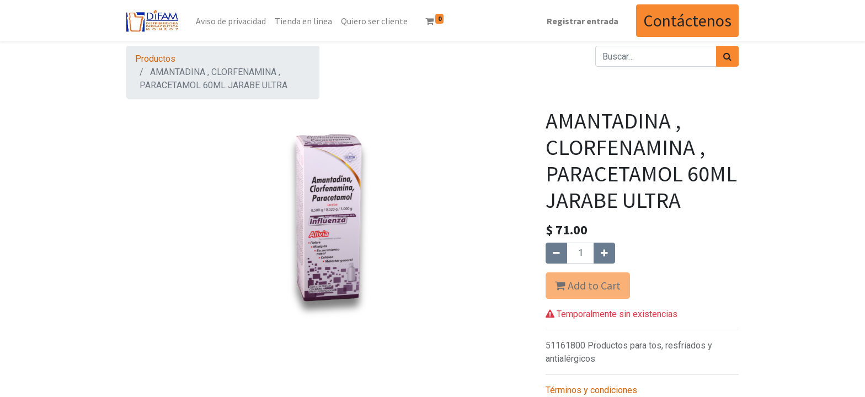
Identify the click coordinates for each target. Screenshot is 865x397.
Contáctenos (687, 20)
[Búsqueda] (727, 56)
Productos (155, 58)
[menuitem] (230, 21)
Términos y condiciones (591, 390)
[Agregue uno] (604, 253)
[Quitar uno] (556, 253)
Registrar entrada (582, 20)
